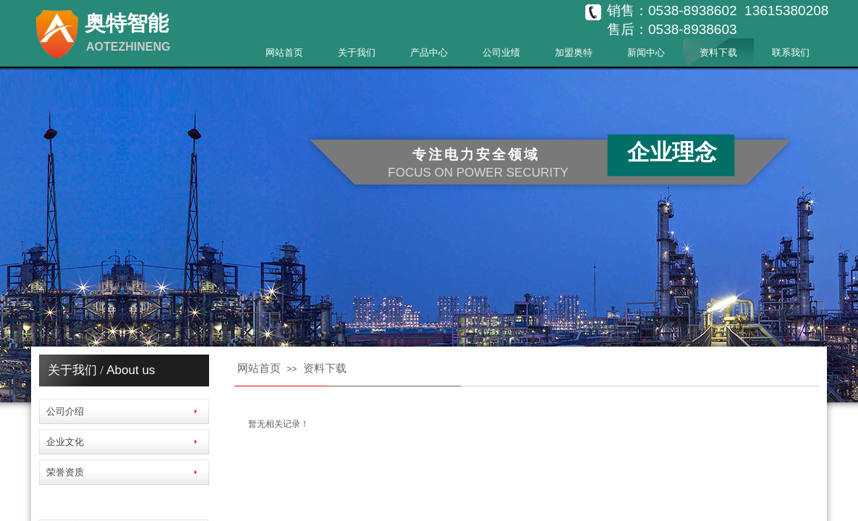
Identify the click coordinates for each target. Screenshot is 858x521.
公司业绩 (501, 52)
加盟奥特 (573, 52)
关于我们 (356, 52)
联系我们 (791, 52)
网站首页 (284, 52)
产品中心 (429, 52)
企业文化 (65, 441)
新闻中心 (646, 52)
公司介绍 (65, 411)
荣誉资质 (65, 472)
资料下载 (718, 52)
